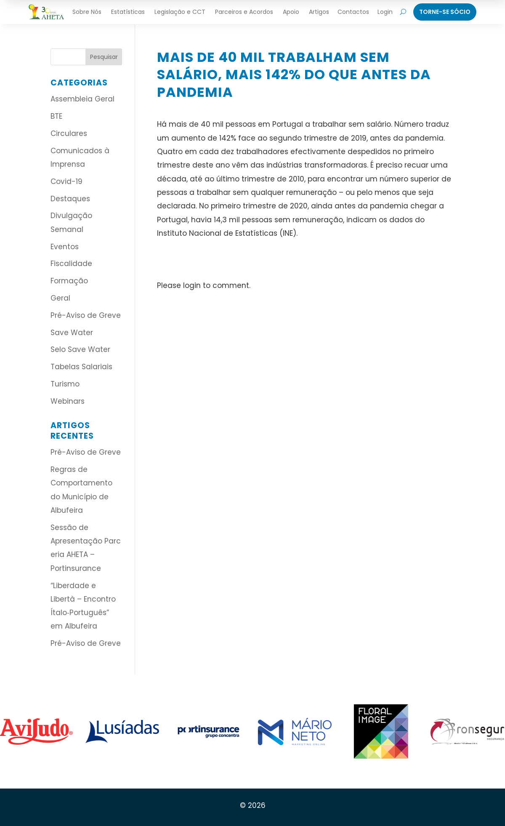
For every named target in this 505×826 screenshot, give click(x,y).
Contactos (353, 12)
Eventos (64, 247)
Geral (60, 298)
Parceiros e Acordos (244, 12)
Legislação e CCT (179, 12)
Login (385, 12)
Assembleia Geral (82, 99)
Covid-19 (66, 181)
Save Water (71, 333)
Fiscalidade (71, 263)
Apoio (291, 12)
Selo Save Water (80, 349)
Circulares (68, 133)
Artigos (319, 12)
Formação (69, 281)
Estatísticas (128, 12)
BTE (56, 116)
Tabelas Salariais (81, 367)
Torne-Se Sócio (444, 12)
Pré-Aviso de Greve (85, 315)
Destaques (70, 199)
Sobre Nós (86, 12)
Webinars (67, 401)
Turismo (65, 384)
